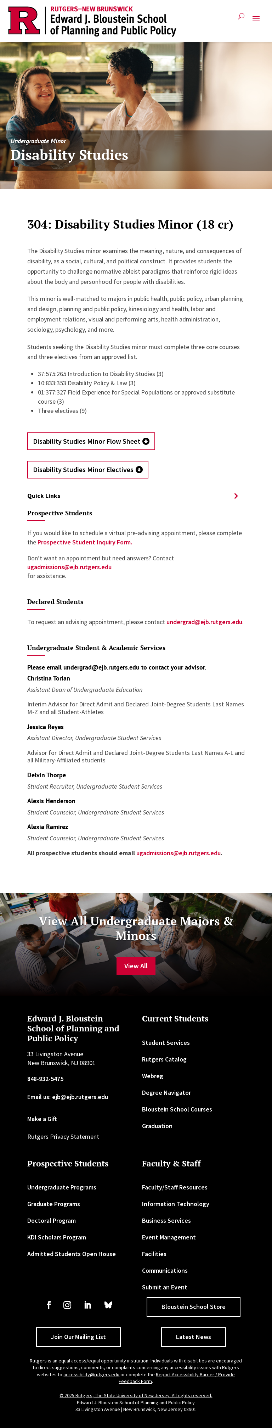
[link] (92, 21)
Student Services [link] (166, 1042)
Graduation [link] (157, 1126)
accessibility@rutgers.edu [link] (91, 1374)
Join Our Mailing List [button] (78, 1337)
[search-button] (241, 19)
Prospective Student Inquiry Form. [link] (84, 542)
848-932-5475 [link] (45, 1079)
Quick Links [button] (43, 496)
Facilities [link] (154, 1254)
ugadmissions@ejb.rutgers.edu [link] (69, 567)
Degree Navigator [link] (166, 1092)
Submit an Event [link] (164, 1287)
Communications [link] (165, 1270)
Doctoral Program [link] (51, 1220)
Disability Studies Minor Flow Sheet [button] (86, 441)
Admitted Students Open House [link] (71, 1254)
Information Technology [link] (175, 1204)
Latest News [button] (193, 1337)
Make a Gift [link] (42, 1119)
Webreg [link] (152, 1076)
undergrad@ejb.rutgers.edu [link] (204, 622)
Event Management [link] (169, 1237)
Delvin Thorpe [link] (46, 775)
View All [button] (136, 965)
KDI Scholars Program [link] (56, 1237)
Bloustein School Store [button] (194, 1307)
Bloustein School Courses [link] (177, 1109)
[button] (256, 21)
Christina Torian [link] (48, 678)
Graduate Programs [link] (53, 1204)
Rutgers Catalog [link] (164, 1059)
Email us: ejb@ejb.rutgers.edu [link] (67, 1097)
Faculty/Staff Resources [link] (175, 1187)
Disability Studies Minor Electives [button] (83, 469)
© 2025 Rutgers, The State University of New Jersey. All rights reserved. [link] (136, 1395)
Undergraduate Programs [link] (61, 1187)
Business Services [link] (166, 1220)
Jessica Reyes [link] (45, 727)
